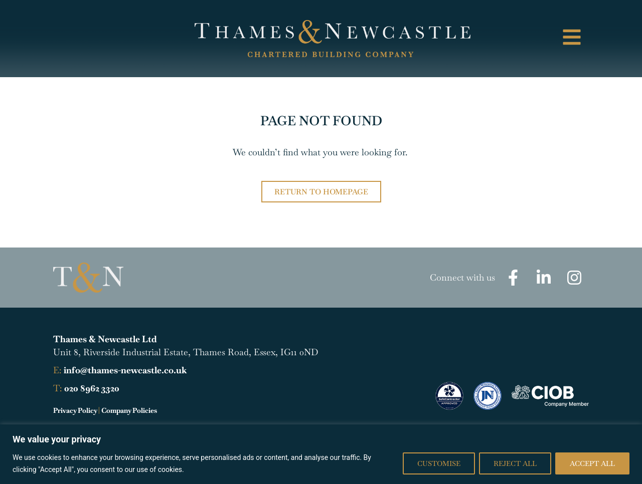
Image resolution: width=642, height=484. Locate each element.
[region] (321, 454)
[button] (528, 39)
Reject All (515, 463)
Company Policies (129, 410)
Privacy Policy (75, 410)
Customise (438, 463)
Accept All (592, 463)
